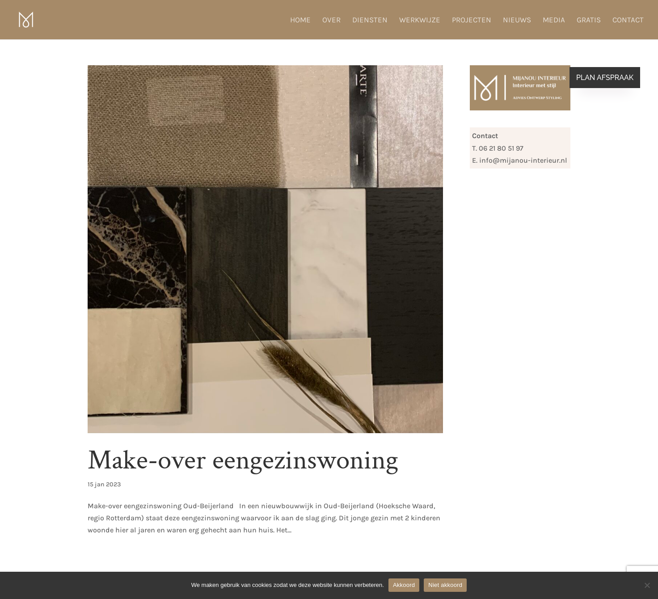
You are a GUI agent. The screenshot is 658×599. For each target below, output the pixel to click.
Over (331, 20)
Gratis (589, 20)
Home (300, 20)
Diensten (370, 20)
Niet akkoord (445, 585)
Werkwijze (419, 20)
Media (554, 20)
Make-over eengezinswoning (243, 460)
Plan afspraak (604, 77)
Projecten (471, 20)
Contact (628, 20)
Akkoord (404, 585)
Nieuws (517, 20)
